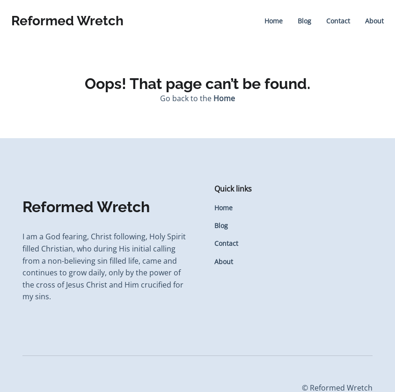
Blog (304, 20)
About (374, 20)
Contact (338, 20)
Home (273, 20)
